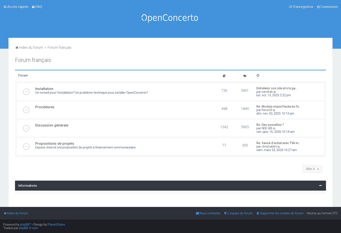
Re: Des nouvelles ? (270, 124)
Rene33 (267, 110)
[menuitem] (37, 7)
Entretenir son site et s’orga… (277, 88)
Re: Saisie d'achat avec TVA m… (278, 143)
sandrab (267, 91)
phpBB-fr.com (28, 228)
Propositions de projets (54, 143)
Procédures (44, 107)
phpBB (24, 224)
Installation (44, 89)
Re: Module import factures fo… (278, 106)
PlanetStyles (56, 224)
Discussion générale (51, 125)
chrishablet (269, 146)
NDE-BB (267, 128)
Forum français (33, 60)
